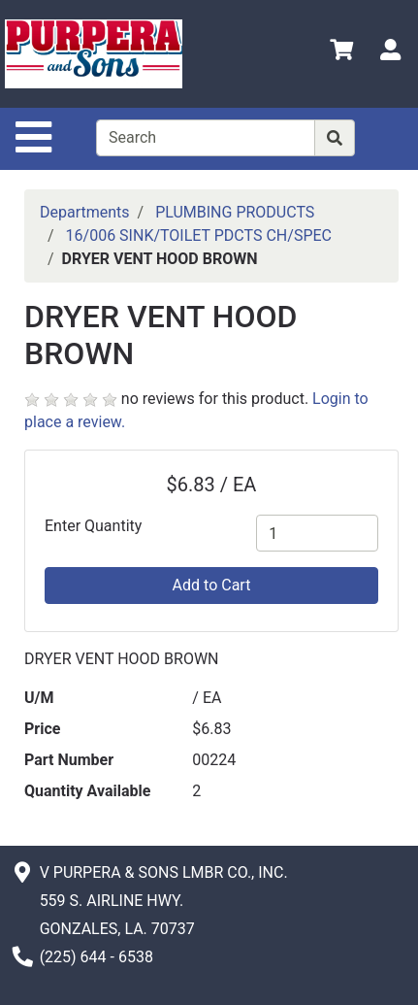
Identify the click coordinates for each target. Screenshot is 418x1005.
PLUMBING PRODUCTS (234, 212)
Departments (85, 212)
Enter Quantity (93, 526)
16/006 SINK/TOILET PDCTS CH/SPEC (199, 235)
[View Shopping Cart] (341, 53)
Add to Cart (212, 585)
